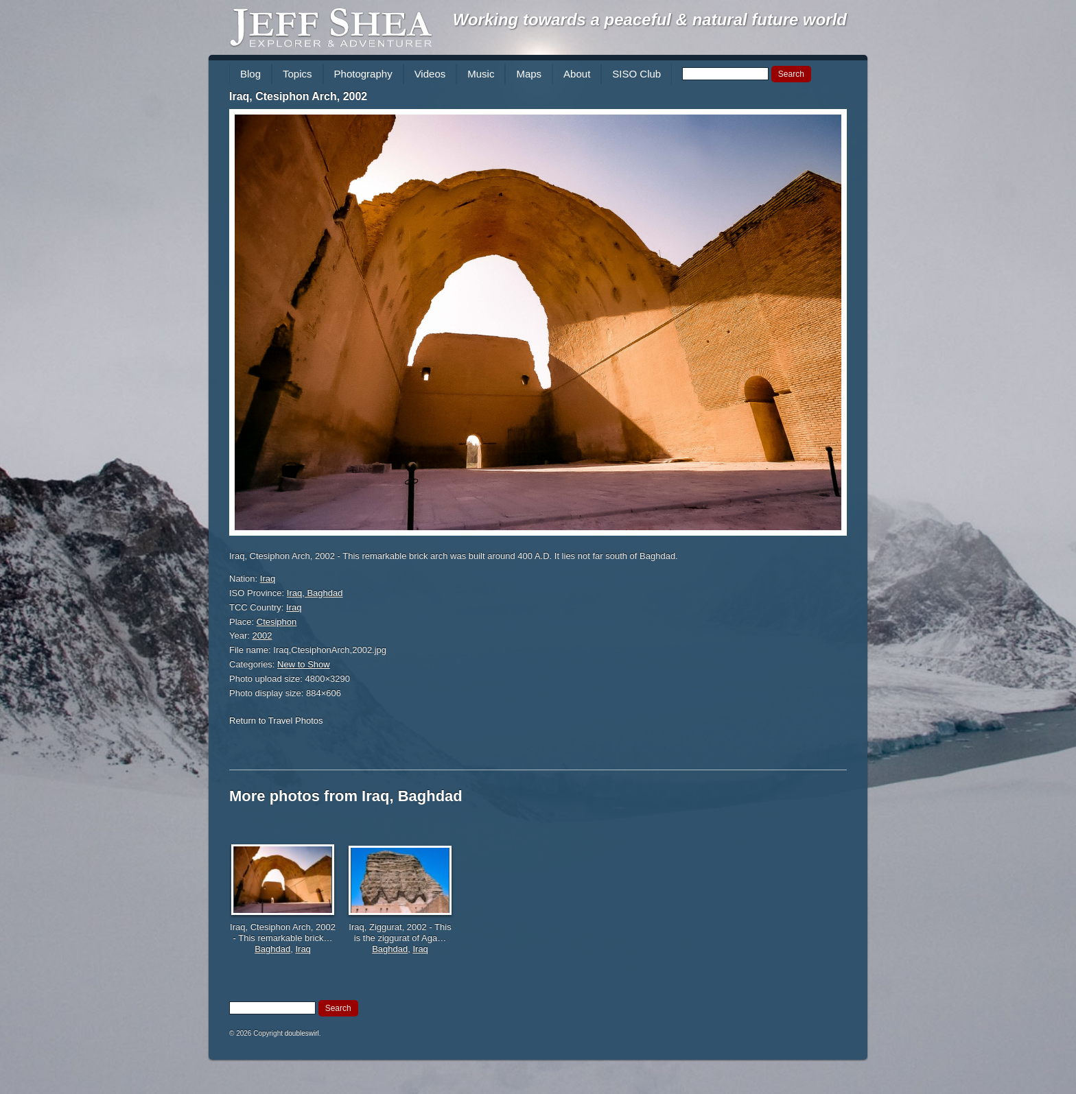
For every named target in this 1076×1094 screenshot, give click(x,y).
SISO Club (636, 74)
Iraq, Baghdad (315, 593)
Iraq (267, 578)
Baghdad (272, 949)
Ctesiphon (277, 622)
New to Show (303, 664)
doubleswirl (302, 1033)
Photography (363, 74)
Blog (250, 74)
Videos (430, 74)
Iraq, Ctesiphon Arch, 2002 (298, 96)
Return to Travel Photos (276, 720)
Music (480, 74)
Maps (528, 74)
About (576, 74)
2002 (262, 635)
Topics (297, 74)
